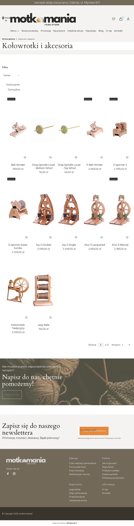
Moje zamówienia (78, 493)
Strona (92, 345)
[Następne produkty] (117, 344)
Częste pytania (109, 474)
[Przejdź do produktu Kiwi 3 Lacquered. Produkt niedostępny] (94, 209)
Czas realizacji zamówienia (82, 463)
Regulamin (108, 467)
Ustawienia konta (78, 500)
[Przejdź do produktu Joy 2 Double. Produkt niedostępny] (43, 209)
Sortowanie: (13, 84)
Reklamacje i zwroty (79, 474)
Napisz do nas (12, 394)
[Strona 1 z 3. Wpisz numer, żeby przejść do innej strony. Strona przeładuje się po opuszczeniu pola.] (100, 345)
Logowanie (74, 489)
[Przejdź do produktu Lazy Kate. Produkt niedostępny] (43, 289)
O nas (105, 489)
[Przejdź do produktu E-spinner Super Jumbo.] (18, 209)
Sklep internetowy (64, 523)
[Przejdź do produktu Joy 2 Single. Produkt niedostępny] (69, 209)
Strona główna (8, 39)
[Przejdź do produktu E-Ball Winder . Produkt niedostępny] (94, 129)
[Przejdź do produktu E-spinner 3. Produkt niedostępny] (120, 129)
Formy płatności (77, 467)
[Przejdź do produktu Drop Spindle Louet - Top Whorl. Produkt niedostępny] (69, 129)
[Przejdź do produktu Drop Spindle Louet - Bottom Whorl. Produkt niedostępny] (43, 129)
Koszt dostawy (76, 470)
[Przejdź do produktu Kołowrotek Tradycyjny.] (18, 289)
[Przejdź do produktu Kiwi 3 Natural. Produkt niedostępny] (120, 209)
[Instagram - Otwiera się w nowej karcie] (14, 473)
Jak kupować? (109, 463)
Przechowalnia (77, 497)
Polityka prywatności (113, 478)
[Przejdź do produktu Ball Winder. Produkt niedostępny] (18, 129)
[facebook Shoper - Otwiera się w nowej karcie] (7, 473)
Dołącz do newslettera (94, 431)
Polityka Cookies (110, 470)
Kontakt (106, 493)
